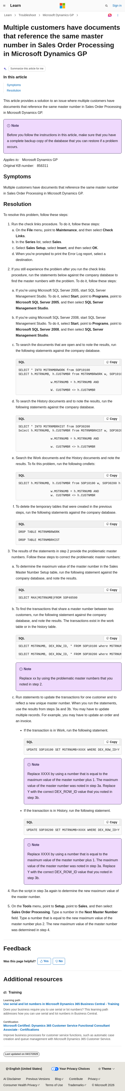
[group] (69, 380)
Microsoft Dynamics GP (58, 15)
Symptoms (14, 85)
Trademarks (76, 1085)
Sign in (117, 5)
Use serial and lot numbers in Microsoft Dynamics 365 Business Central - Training (61, 1004)
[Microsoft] (62, 5)
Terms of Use (54, 1085)
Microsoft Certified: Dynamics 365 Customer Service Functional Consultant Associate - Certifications (56, 1027)
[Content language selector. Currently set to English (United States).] (23, 1069)
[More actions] (118, 15)
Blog (58, 1079)
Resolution (14, 90)
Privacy (93, 1079)
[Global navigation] (4, 6)
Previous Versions (38, 1079)
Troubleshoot (27, 15)
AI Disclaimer (12, 1079)
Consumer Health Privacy (20, 1085)
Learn (8, 15)
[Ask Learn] (110, 15)
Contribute (76, 1079)
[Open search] (106, 6)
